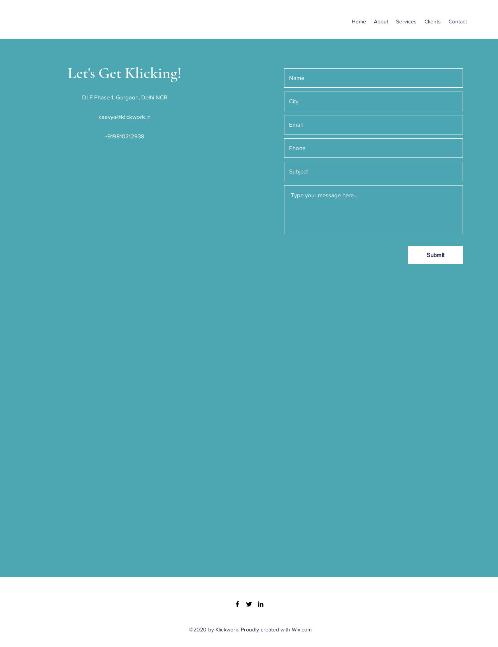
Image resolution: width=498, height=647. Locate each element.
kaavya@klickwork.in (124, 116)
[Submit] (435, 255)
